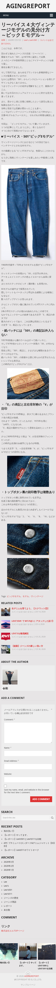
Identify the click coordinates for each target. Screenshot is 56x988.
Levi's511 (8, 894)
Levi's (26, 40)
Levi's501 (33, 40)
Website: (8, 774)
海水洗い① (9, 831)
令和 (3, 40)
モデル (26, 596)
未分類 (7, 910)
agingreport (28, 6)
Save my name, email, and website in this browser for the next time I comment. (26, 791)
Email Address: (11, 760)
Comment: (9, 719)
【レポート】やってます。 (16, 835)
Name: (7, 747)
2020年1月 (9, 870)
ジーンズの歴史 (11, 898)
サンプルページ (28, 985)
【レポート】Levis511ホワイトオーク (21, 850)
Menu (6, 15)
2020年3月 (9, 862)
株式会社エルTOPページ (12, 931)
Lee (5, 882)
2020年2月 (9, 866)
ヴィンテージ (37, 596)
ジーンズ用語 (10, 902)
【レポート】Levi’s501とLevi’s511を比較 (22, 839)
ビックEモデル (14, 596)
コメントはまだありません (22, 612)
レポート (8, 906)
